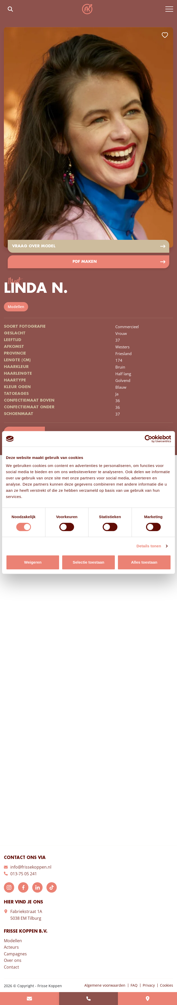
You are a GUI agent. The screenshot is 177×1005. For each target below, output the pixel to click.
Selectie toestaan (88, 562)
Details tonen (148, 546)
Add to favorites (165, 35)
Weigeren (33, 562)
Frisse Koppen (87, 9)
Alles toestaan (144, 562)
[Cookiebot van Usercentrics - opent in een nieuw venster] (148, 439)
